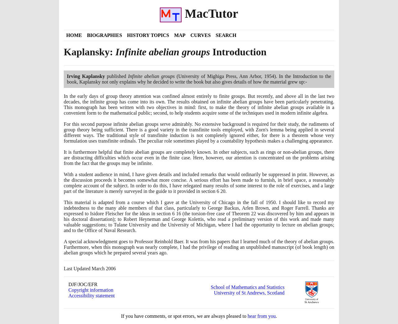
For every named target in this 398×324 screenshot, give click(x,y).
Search (226, 35)
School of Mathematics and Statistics (248, 287)
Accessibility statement (91, 295)
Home (74, 35)
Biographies (104, 35)
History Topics (148, 35)
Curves (200, 35)
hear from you (262, 316)
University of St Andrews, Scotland (249, 292)
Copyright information (90, 290)
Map (179, 35)
